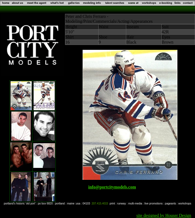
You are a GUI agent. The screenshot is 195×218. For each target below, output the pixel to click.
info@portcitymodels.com (112, 187)
